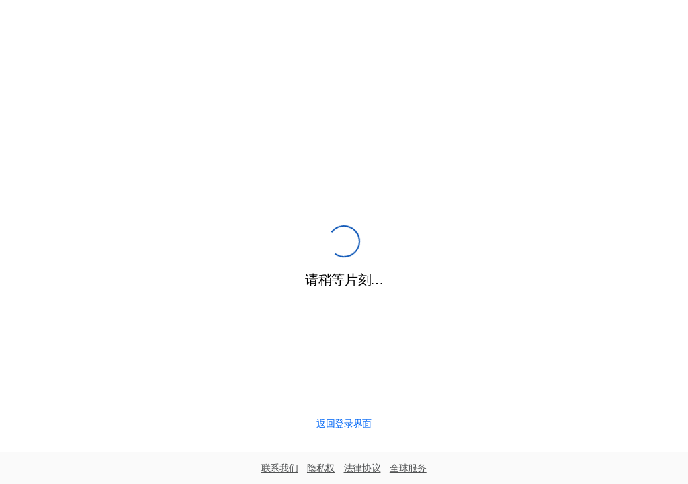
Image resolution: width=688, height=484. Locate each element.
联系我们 (279, 467)
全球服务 (408, 467)
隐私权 (321, 467)
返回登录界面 (344, 423)
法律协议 (362, 467)
